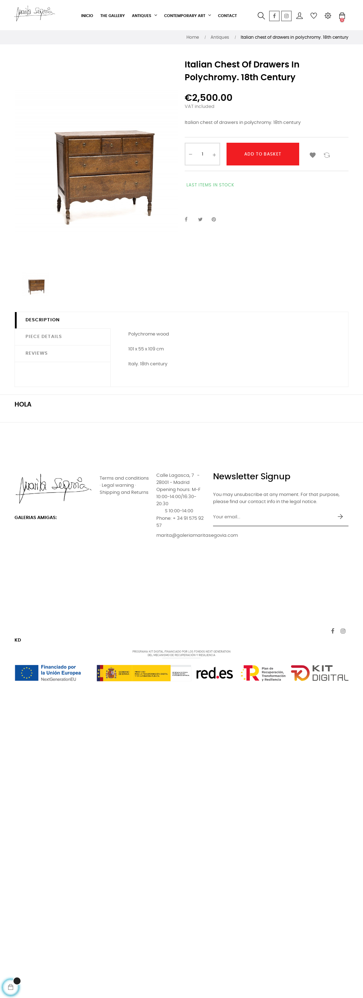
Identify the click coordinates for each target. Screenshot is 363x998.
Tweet (203, 220)
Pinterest (217, 220)
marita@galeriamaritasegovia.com (197, 535)
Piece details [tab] (44, 336)
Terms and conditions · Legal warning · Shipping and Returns (124, 485)
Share (190, 220)
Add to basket (262, 154)
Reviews (37, 353)
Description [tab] (43, 320)
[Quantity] (202, 154)
